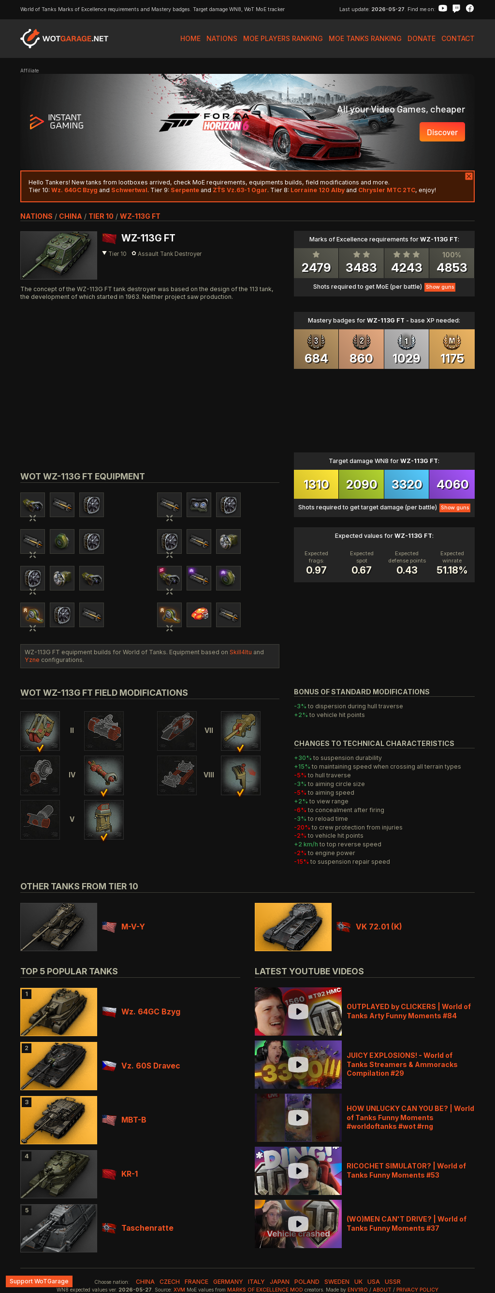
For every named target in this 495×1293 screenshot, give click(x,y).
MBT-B (124, 1119)
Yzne (32, 659)
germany (228, 1281)
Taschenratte (138, 1228)
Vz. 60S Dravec (141, 1065)
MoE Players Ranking (283, 38)
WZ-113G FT (140, 216)
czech (170, 1281)
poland (307, 1281)
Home (190, 38)
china (70, 216)
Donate (422, 38)
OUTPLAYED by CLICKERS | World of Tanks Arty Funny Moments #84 (409, 1010)
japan (280, 1281)
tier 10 (101, 216)
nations (36, 216)
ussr (393, 1281)
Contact (458, 38)
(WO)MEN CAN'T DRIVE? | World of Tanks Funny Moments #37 (406, 1223)
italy (256, 1281)
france (196, 1281)
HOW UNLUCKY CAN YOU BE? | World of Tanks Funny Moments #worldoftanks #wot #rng (410, 1117)
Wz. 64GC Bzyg (141, 1011)
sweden (336, 1281)
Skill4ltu (241, 652)
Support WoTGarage (39, 1281)
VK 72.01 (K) (369, 926)
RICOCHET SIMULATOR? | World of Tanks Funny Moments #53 (406, 1170)
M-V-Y (123, 926)
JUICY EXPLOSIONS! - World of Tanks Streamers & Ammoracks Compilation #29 (402, 1064)
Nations (221, 38)
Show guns (440, 287)
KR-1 (120, 1174)
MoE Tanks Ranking (365, 38)
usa (373, 1281)
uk (358, 1281)
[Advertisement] (149, 374)
